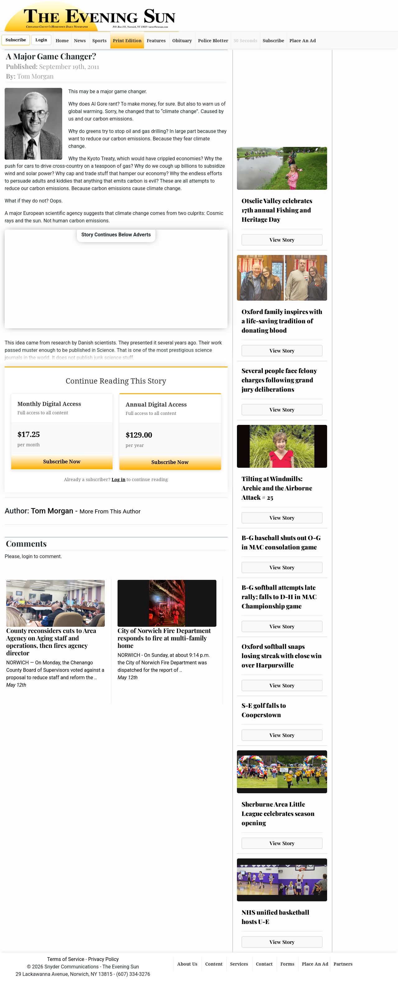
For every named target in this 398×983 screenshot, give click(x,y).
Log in (118, 479)
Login (41, 40)
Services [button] (239, 964)
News (80, 40)
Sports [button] (99, 40)
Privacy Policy (103, 959)
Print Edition (127, 40)
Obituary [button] (182, 40)
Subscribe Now (62, 462)
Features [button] (156, 40)
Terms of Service (65, 959)
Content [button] (214, 964)
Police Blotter (213, 40)
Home (62, 40)
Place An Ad (302, 40)
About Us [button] (188, 964)
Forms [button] (288, 964)
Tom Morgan (53, 511)
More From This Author (110, 511)
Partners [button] (344, 964)
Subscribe (16, 40)
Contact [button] (265, 964)
